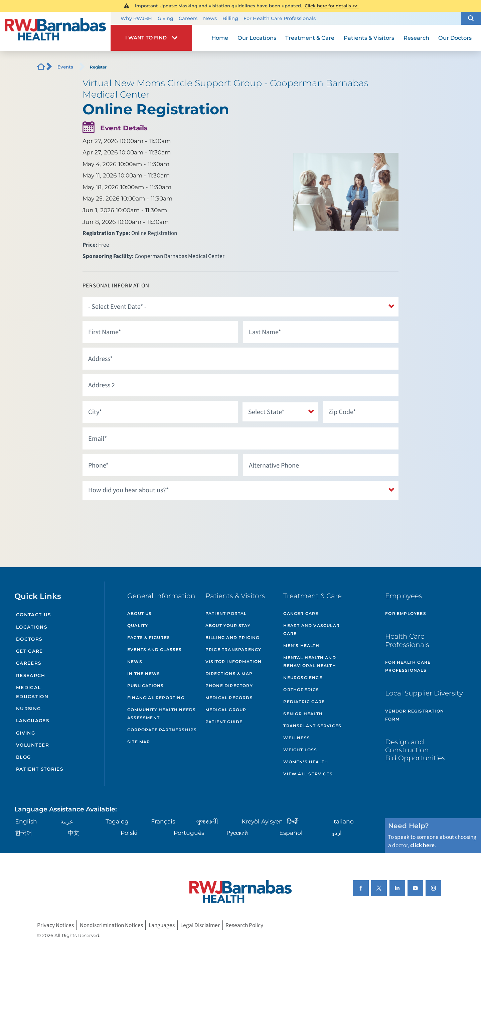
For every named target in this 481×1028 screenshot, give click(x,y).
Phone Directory (229, 685)
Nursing (28, 708)
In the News (143, 673)
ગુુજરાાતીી (207, 821)
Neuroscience (302, 677)
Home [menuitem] (219, 37)
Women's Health (305, 761)
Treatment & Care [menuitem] (309, 37)
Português (189, 832)
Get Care (29, 651)
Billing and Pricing (232, 637)
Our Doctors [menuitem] (455, 37)
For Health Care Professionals (280, 18)
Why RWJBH (136, 18)
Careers (188, 18)
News (210, 18)
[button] (471, 18)
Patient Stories (39, 769)
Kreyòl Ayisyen (262, 821)
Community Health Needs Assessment (161, 713)
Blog (23, 757)
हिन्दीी (293, 821)
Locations (31, 627)
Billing (230, 18)
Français (163, 821)
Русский (237, 832)
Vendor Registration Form (414, 715)
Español (291, 832)
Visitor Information (233, 661)
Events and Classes (154, 649)
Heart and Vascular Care (311, 629)
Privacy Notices (55, 925)
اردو (337, 832)
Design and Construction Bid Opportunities (415, 750)
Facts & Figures (148, 637)
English (26, 821)
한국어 (23, 832)
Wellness (296, 737)
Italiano (343, 821)
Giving (165, 18)
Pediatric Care (304, 701)
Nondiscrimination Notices (111, 925)
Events (65, 67)
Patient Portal (226, 613)
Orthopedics (301, 689)
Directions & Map (229, 673)
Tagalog (117, 821)
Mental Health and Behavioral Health (309, 661)
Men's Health (301, 645)
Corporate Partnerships (162, 729)
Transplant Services (312, 725)
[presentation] (133, 518)
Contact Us (33, 614)
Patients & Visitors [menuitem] (369, 37)
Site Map (138, 741)
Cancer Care (300, 613)
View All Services (307, 773)
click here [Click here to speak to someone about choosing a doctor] (422, 845)
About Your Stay (228, 625)
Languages (32, 720)
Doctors (29, 639)
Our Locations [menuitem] (256, 37)
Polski (129, 832)
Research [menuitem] (416, 37)
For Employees (405, 613)
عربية (66, 821)
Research (30, 675)
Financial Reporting (155, 697)
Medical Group (226, 709)
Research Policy (244, 925)
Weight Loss (300, 749)
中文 (73, 832)
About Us (139, 613)
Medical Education (32, 692)
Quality (137, 625)
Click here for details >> (331, 5)
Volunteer (32, 745)
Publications (145, 685)
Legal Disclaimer (200, 925)
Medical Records (229, 697)
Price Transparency (233, 649)
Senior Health (303, 713)
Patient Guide (224, 721)
